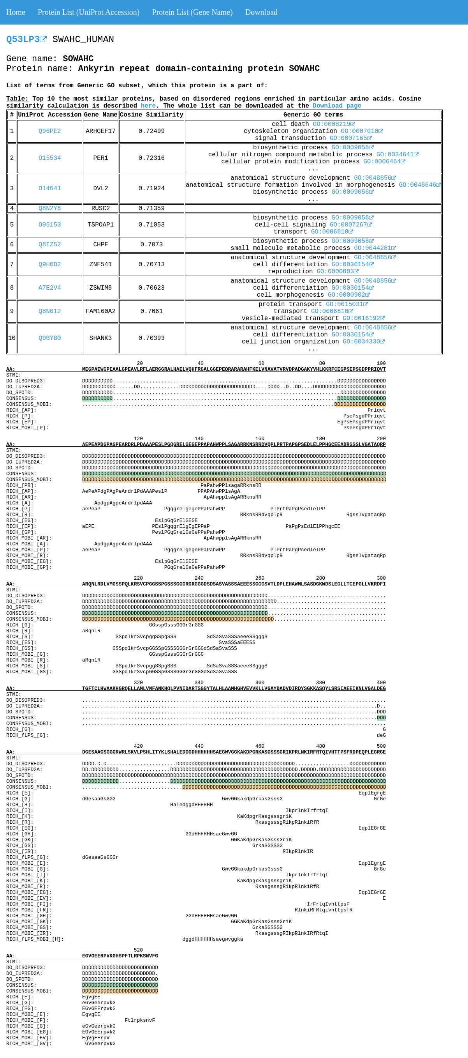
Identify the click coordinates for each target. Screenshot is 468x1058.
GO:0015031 (347, 304)
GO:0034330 (364, 341)
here (148, 106)
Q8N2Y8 (50, 208)
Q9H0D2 (50, 264)
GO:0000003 (338, 271)
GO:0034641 (398, 154)
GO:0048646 (420, 185)
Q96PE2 (50, 131)
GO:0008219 (334, 124)
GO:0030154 (353, 264)
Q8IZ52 (50, 244)
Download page (337, 106)
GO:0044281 (375, 248)
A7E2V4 (50, 288)
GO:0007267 (351, 224)
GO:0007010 (362, 131)
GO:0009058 (353, 147)
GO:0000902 (349, 295)
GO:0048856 (375, 178)
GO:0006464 (384, 161)
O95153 (50, 224)
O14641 (50, 188)
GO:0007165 (351, 138)
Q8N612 (50, 311)
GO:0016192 (364, 318)
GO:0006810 (332, 231)
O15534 (50, 158)
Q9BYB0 (50, 338)
